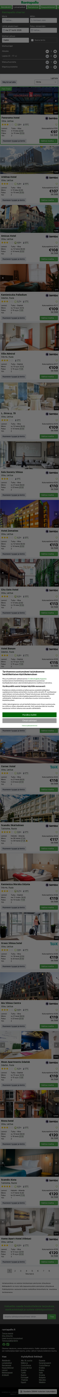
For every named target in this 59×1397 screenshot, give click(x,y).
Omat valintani (29, 720)
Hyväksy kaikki (29, 714)
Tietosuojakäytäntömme (29, 726)
